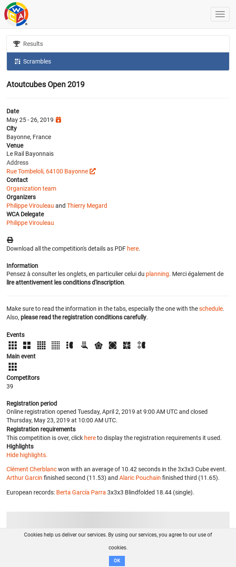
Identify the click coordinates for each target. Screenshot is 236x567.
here (133, 248)
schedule (211, 308)
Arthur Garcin (24, 477)
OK (117, 561)
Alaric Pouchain (140, 477)
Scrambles (32, 61)
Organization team (31, 188)
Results (28, 43)
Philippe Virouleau (30, 205)
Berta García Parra (81, 492)
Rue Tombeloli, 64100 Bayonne (47, 171)
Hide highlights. (27, 455)
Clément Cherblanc (31, 469)
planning (157, 273)
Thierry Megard (87, 205)
